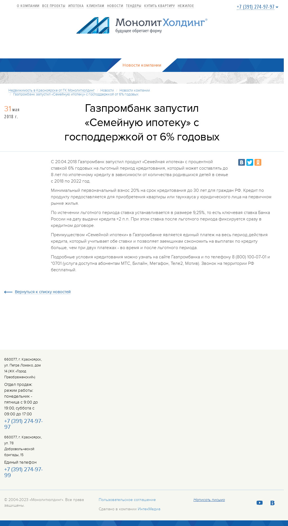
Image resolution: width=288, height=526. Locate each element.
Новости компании (135, 90)
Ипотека (76, 6)
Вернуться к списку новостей (43, 292)
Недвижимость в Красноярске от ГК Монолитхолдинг (51, 90)
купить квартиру (159, 6)
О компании (28, 6)
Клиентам (95, 6)
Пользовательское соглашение (127, 499)
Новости (115, 6)
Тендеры (133, 6)
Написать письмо (209, 500)
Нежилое (186, 6)
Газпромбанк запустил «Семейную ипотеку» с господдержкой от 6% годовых (75, 94)
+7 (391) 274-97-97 (255, 7)
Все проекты (54, 6)
